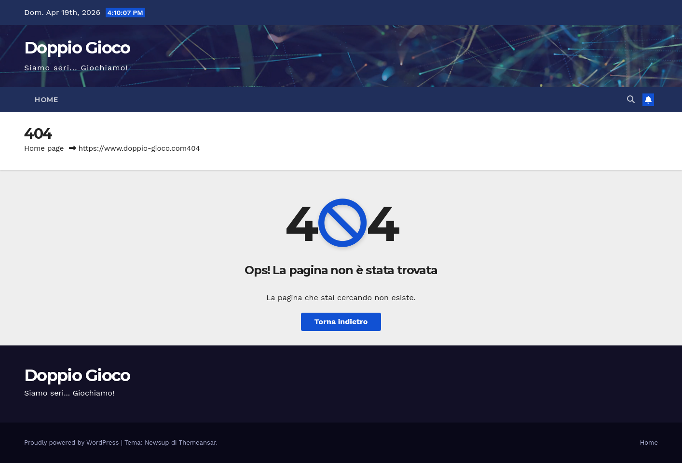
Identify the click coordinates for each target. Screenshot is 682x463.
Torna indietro (341, 321)
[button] (631, 99)
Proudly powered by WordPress (72, 442)
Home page (44, 148)
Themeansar (197, 442)
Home (46, 99)
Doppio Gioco (77, 48)
